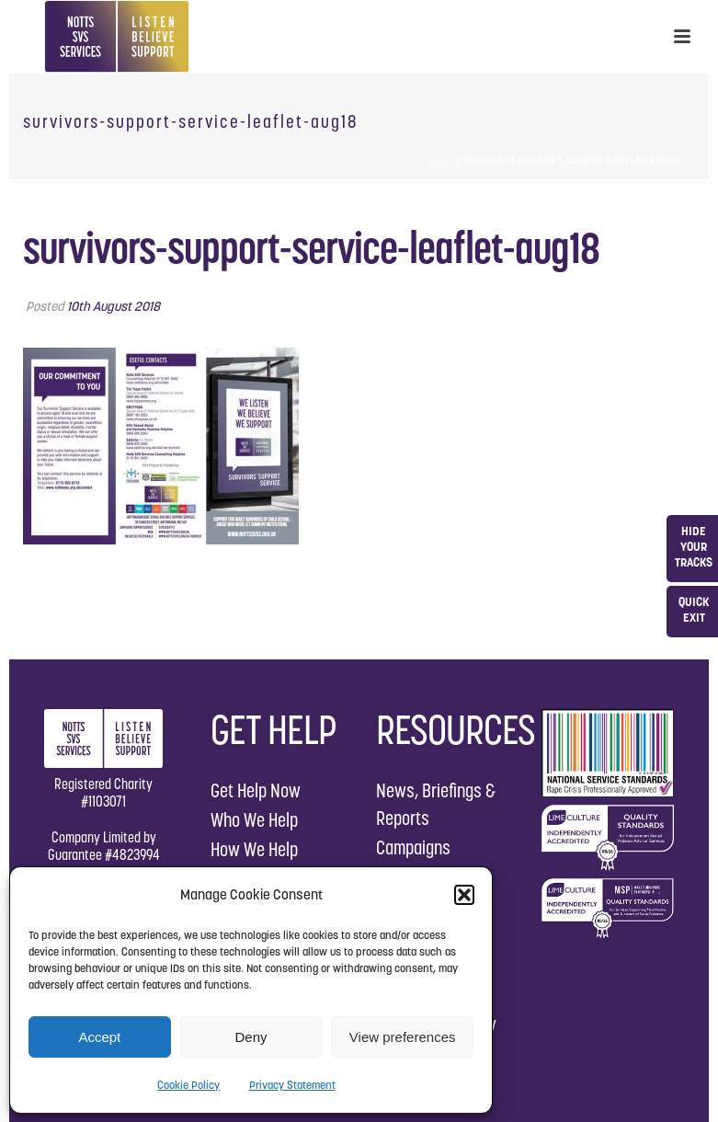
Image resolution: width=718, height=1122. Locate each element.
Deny (250, 1037)
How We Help (254, 849)
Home (440, 160)
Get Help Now (256, 790)
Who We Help (254, 819)
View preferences (402, 1037)
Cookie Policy (188, 1085)
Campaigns (413, 847)
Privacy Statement (292, 1085)
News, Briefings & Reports (436, 804)
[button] (464, 895)
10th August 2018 (113, 306)
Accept (99, 1037)
